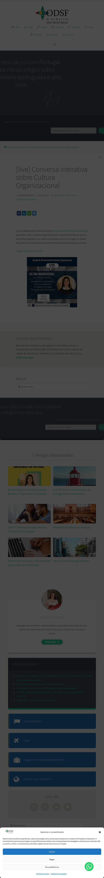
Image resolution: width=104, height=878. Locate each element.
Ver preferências (52, 867)
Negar (52, 859)
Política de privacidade (59, 874)
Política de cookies (42, 874)
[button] (99, 832)
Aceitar (52, 851)
